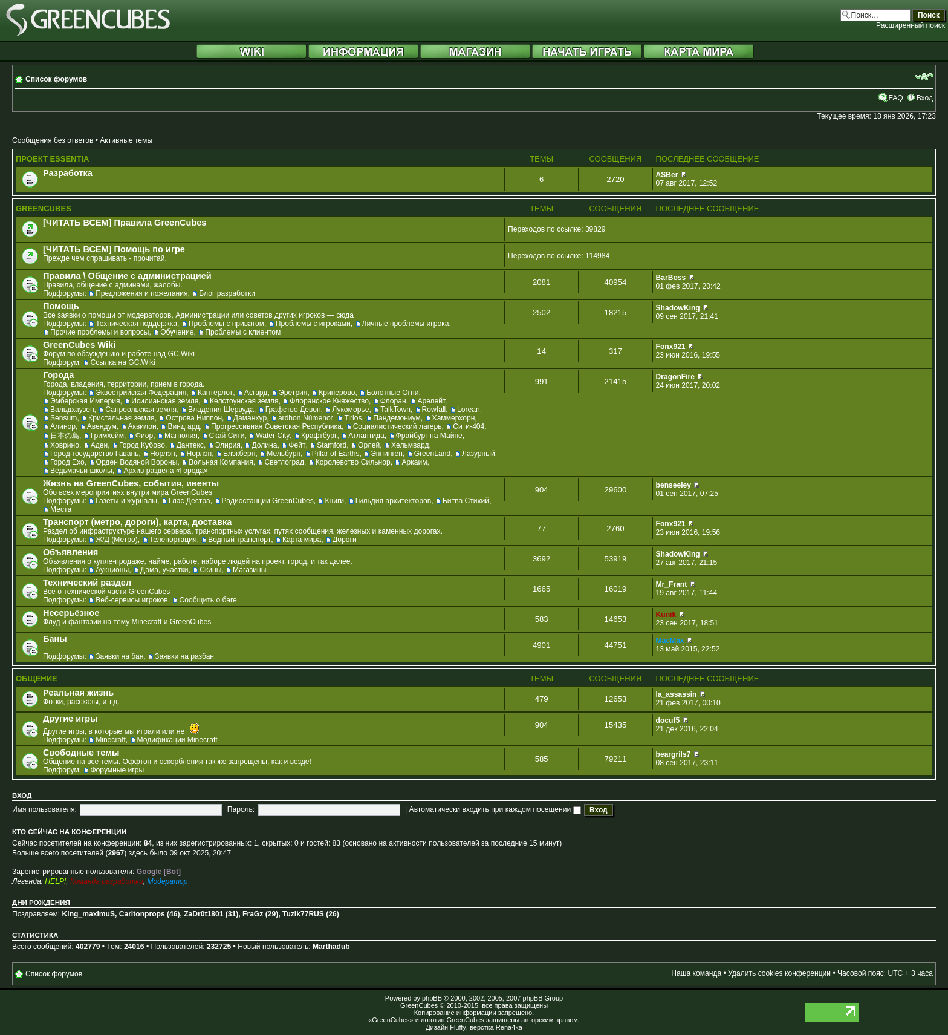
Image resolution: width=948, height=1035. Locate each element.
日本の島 (64, 435)
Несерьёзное (71, 613)
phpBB (432, 998)
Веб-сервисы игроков (132, 600)
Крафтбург (319, 435)
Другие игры (70, 718)
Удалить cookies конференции (779, 973)
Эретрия (293, 392)
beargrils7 (673, 754)
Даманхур (250, 418)
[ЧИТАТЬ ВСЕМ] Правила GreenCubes (124, 222)
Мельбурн (283, 453)
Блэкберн (239, 453)
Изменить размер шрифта (924, 76)
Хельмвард (410, 445)
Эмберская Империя (85, 401)
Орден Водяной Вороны (137, 462)
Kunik (666, 614)
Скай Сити (227, 435)
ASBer (667, 175)
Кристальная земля (121, 418)
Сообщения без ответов (52, 140)
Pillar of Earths (336, 453)
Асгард (256, 392)
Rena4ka (509, 1027)
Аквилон (142, 426)
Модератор (167, 881)
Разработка (68, 173)
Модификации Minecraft (177, 740)
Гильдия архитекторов (393, 501)
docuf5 (668, 720)
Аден (99, 445)
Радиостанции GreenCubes (268, 501)
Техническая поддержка (136, 323)
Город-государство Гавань (94, 453)
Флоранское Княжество (329, 401)
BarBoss (671, 277)
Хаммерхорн (453, 418)
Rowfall (434, 409)
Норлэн (162, 453)
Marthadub (331, 946)
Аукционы (112, 570)
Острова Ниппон (194, 418)
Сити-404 (468, 426)
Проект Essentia (52, 158)
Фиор (144, 435)
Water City (273, 435)
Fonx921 (671, 346)
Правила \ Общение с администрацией (127, 276)
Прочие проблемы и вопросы (99, 332)
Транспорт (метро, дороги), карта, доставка (137, 522)
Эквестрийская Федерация (141, 392)
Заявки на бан (119, 656)
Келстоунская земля (244, 401)
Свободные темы (81, 752)
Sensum (63, 418)
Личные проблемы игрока (405, 323)
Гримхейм (107, 435)
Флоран (393, 401)
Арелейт (431, 401)
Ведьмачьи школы (81, 470)
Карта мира (301, 539)
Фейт (296, 445)
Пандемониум (397, 418)
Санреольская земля (141, 409)
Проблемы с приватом (226, 323)
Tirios (353, 418)
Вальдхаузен (72, 409)
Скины (210, 570)
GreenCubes (43, 208)
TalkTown (395, 409)
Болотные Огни (392, 392)
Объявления (70, 552)
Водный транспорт (239, 539)
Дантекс (190, 445)
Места (60, 509)
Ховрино (64, 445)
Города (58, 375)
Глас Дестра (189, 501)
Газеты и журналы (126, 501)
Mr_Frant (671, 584)
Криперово (337, 392)
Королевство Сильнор (353, 462)
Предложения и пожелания (141, 293)
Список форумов (56, 79)
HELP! (55, 881)
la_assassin (676, 694)
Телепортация (173, 539)
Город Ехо (67, 462)
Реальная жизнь (78, 692)
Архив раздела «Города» (165, 470)
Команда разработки (106, 881)
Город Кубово (142, 445)
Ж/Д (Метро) (117, 539)
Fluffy (458, 1027)
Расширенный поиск (910, 25)
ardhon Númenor (305, 418)
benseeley (674, 485)
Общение (36, 678)
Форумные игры (117, 770)
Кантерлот (215, 392)
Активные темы (126, 140)
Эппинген (387, 453)
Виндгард (183, 426)
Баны (55, 639)
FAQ (895, 98)
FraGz (252, 914)
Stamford (331, 445)
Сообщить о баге (207, 600)
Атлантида (366, 435)
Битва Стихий (466, 501)
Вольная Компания (221, 462)
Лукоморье (350, 409)
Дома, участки (164, 570)
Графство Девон (293, 409)
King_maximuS (88, 914)
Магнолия (181, 435)
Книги (334, 501)
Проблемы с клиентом (243, 332)
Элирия (228, 445)
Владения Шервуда (221, 409)
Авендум (102, 426)
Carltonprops (142, 914)
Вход (925, 98)
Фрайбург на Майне (429, 435)
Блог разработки (227, 293)
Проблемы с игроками (313, 323)
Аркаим (414, 462)
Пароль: (241, 809)
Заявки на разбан (184, 656)
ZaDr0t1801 (203, 914)
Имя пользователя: (44, 809)
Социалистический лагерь (397, 426)
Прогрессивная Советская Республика (276, 426)
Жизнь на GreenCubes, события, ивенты (131, 483)
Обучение (176, 332)
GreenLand (432, 453)
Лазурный (478, 453)
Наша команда (696, 973)
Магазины (249, 570)
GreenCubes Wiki (79, 345)
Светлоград (284, 462)
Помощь (61, 306)
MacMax (670, 640)
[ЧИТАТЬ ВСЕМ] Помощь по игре (114, 249)
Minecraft (111, 740)
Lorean (468, 409)
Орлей (369, 445)
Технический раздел (87, 582)
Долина (264, 445)
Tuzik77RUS (303, 914)
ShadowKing (678, 308)
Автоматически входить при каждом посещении (495, 809)
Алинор (63, 426)
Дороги (345, 539)
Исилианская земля (164, 401)
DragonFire (675, 377)
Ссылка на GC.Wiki (122, 362)
